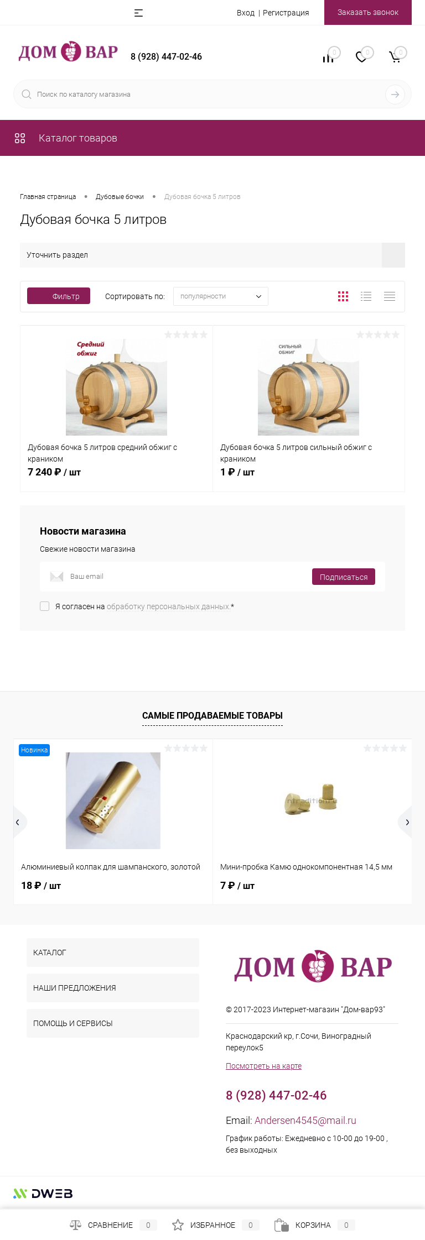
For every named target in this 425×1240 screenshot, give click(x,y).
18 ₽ (41, 885)
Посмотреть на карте (264, 1065)
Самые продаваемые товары (212, 715)
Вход (246, 12)
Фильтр (59, 296)
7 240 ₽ (116, 478)
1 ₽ (309, 478)
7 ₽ (237, 885)
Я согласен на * (144, 606)
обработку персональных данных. (169, 606)
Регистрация (286, 12)
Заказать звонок (368, 12)
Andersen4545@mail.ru (305, 1120)
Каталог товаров (65, 138)
